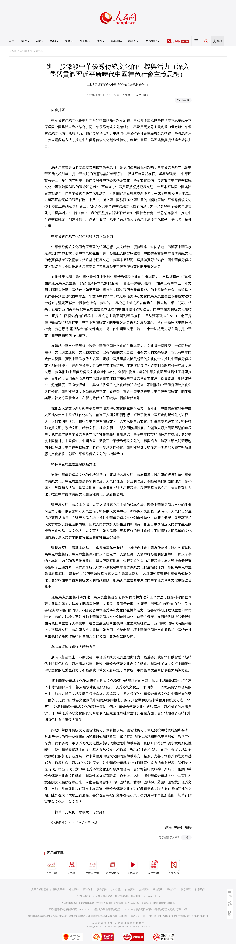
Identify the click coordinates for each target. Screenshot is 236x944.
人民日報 (51, 866)
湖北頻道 (25, 51)
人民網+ (72, 866)
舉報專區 (116, 41)
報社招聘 (74, 889)
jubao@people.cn (151, 896)
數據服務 (144, 889)
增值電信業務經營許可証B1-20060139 (113, 909)
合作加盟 (116, 889)
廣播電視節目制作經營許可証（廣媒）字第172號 (161, 909)
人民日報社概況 (39, 889)
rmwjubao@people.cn (164, 903)
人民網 (12, 51)
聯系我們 (200, 889)
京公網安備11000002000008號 (193, 916)
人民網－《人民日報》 (135, 95)
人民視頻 (133, 866)
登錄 (219, 41)
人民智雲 (153, 866)
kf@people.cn (87, 903)
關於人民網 (59, 889)
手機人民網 (92, 866)
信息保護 (186, 889)
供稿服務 (130, 889)
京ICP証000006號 (167, 916)
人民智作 (174, 866)
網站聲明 (158, 889)
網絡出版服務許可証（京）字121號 (137, 916)
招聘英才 (88, 889)
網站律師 (171, 889)
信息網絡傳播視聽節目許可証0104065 (47, 916)
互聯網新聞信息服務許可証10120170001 (70, 909)
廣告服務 (102, 889)
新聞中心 (38, 51)
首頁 (11, 41)
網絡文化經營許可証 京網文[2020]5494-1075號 (93, 916)
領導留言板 (112, 866)
